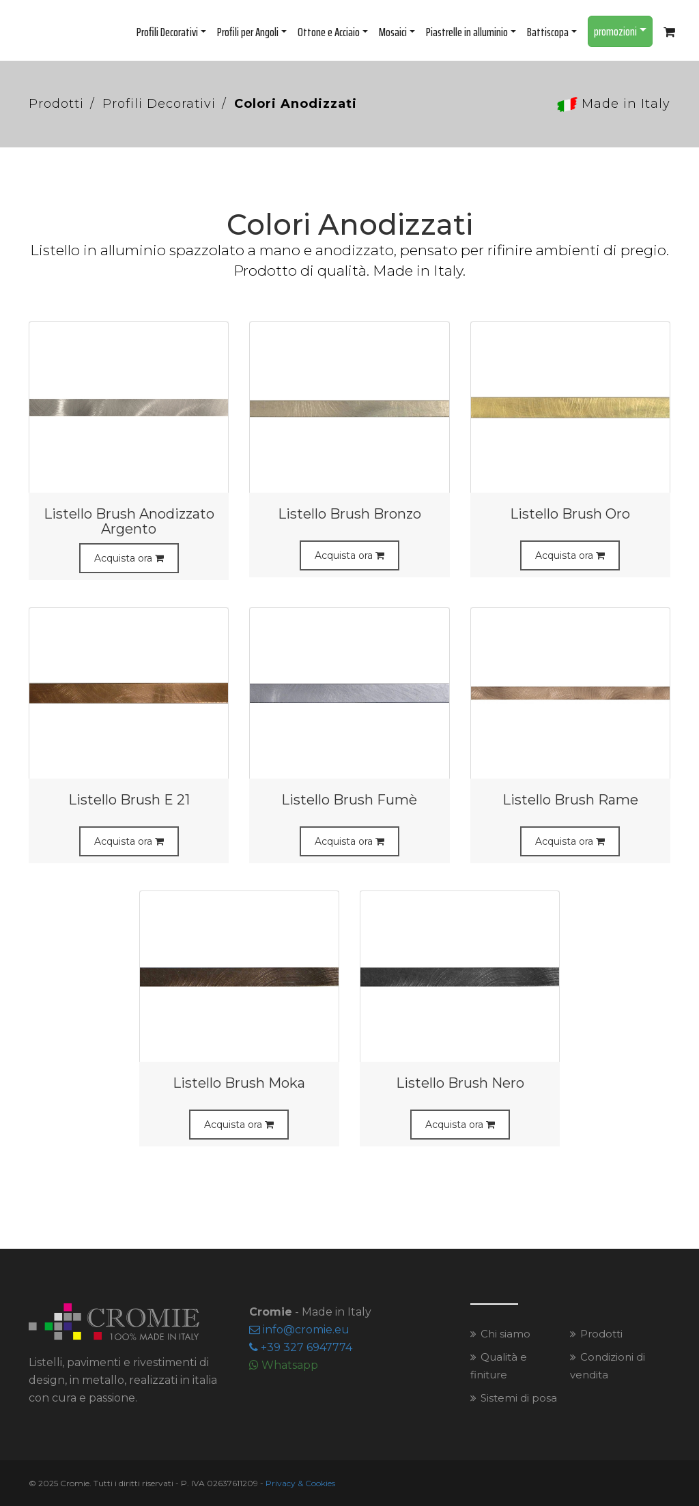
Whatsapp (283, 1365)
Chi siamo (505, 1333)
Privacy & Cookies (300, 1483)
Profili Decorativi (171, 32)
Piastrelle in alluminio (471, 32)
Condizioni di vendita (607, 1365)
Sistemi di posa (519, 1397)
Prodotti (56, 103)
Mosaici (397, 32)
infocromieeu (299, 1329)
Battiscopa (552, 32)
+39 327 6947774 (300, 1347)
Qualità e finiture (498, 1365)
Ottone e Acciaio (333, 32)
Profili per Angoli (252, 32)
